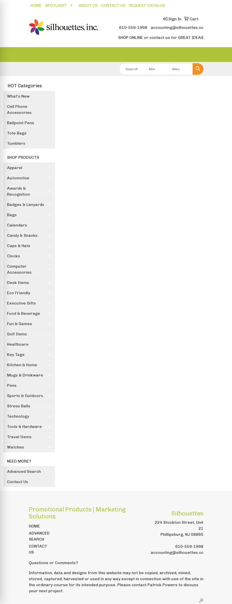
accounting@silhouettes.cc (177, 27)
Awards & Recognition (18, 191)
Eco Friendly (18, 292)
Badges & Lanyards (25, 204)
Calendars (17, 225)
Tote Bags (17, 133)
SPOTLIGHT (56, 5)
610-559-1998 (133, 27)
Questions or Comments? (53, 562)
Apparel (14, 167)
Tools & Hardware (24, 426)
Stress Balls (18, 406)
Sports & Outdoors (25, 395)
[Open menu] (222, 55)
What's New (18, 96)
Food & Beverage (23, 313)
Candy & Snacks (22, 235)
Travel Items (19, 436)
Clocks (13, 256)
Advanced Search (24, 471)
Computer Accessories (19, 269)
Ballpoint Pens (20, 122)
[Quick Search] (132, 69)
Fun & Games (19, 323)
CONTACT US (113, 5)
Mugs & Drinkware (25, 375)
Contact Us (17, 481)
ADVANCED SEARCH (39, 536)
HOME (36, 5)
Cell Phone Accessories (19, 109)
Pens (12, 385)
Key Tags (16, 354)
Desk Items (18, 282)
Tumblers (16, 143)
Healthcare (18, 344)
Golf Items (17, 334)
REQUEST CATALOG (147, 5)
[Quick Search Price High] (181, 69)
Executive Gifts (21, 303)
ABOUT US (88, 5)
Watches (15, 447)
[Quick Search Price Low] (158, 69)
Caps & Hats (18, 245)
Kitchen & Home (22, 364)
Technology (18, 416)
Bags (12, 214)
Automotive (18, 178)
